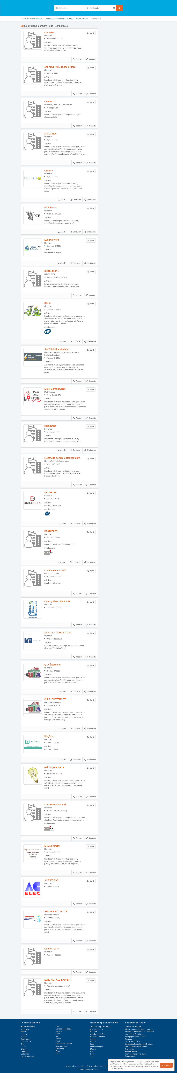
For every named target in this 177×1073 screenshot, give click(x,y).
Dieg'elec (49, 736)
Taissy (58, 1051)
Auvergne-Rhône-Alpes (133, 1034)
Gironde (93, 1039)
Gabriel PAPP (51, 948)
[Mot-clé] (69, 8)
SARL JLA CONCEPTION (57, 632)
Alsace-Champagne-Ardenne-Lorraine (139, 1029)
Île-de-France (130, 1056)
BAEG (47, 303)
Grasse (23, 1049)
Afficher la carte (129, 59)
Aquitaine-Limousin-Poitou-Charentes (139, 1032)
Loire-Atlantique (96, 1046)
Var (91, 1056)
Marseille (59, 1031)
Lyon (57, 1026)
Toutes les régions (133, 1026)
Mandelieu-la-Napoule (64, 1029)
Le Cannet (25, 1054)
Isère (92, 1044)
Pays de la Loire (131, 1051)
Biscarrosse (25, 1039)
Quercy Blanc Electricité (57, 601)
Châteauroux (26, 1042)
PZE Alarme (50, 207)
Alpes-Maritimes (96, 1029)
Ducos (23, 1046)
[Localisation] (100, 8)
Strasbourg (60, 1049)
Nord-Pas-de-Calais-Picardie (136, 1046)
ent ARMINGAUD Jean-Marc (59, 66)
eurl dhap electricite (55, 570)
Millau (58, 1034)
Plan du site (98, 1066)
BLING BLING (51, 270)
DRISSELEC (50, 492)
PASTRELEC (50, 531)
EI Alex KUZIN (52, 845)
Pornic (58, 1041)
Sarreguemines (61, 1046)
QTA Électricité (52, 664)
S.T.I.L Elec (50, 133)
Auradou (24, 1037)
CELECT (48, 170)
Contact (108, 1066)
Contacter (91, 59)
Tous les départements (100, 1026)
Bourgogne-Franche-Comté (135, 1037)
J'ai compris (166, 1065)
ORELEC (48, 101)
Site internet (90, 200)
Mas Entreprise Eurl (55, 804)
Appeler (77, 59)
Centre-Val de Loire (132, 1042)
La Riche (24, 1051)
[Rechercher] (119, 8)
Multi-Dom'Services (55, 388)
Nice (57, 1036)
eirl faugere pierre (54, 767)
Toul (57, 1054)
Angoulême (25, 1029)
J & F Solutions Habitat (56, 349)
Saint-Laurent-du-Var (64, 1044)
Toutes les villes (28, 1026)
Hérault (93, 1042)
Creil (22, 1044)
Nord (92, 1051)
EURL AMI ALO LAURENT (58, 979)
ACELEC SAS (51, 880)
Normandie (129, 1049)
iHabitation (50, 425)
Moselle (93, 1049)
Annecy (24, 1032)
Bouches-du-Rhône (97, 1034)
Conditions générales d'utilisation (88, 1069)
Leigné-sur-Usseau (28, 1056)
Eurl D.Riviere (51, 239)
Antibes (24, 1034)
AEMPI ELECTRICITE (55, 911)
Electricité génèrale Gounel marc (62, 457)
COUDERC (49, 32)
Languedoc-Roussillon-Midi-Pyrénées (139, 1044)
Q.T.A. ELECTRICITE (55, 699)
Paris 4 (58, 1039)
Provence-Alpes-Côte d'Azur (135, 1054)
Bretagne (128, 1039)
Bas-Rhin (93, 1032)
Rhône (92, 1054)
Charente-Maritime (97, 1037)
